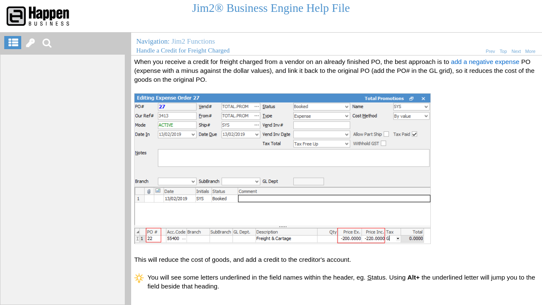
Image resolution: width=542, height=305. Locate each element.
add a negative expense (485, 61)
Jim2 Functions (193, 41)
